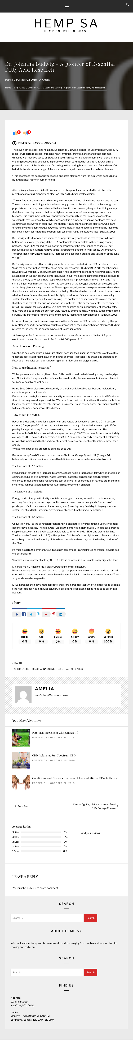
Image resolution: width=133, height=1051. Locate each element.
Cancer (26, 669)
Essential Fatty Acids (70, 669)
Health (18, 663)
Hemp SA (66, 23)
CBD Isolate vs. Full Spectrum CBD (54, 755)
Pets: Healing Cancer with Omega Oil (55, 732)
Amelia (46, 79)
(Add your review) (90, 833)
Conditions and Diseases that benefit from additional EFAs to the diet (75, 778)
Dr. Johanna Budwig (43, 669)
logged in (31, 887)
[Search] (127, 4)
